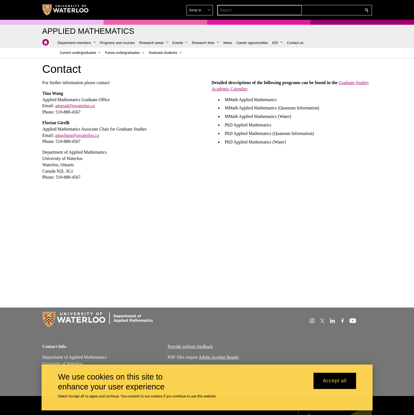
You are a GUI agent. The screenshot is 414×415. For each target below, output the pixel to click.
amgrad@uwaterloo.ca (75, 105)
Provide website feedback (190, 346)
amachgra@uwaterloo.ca (77, 135)
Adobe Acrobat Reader (219, 357)
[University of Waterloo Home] (65, 9)
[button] (327, 10)
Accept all (335, 381)
